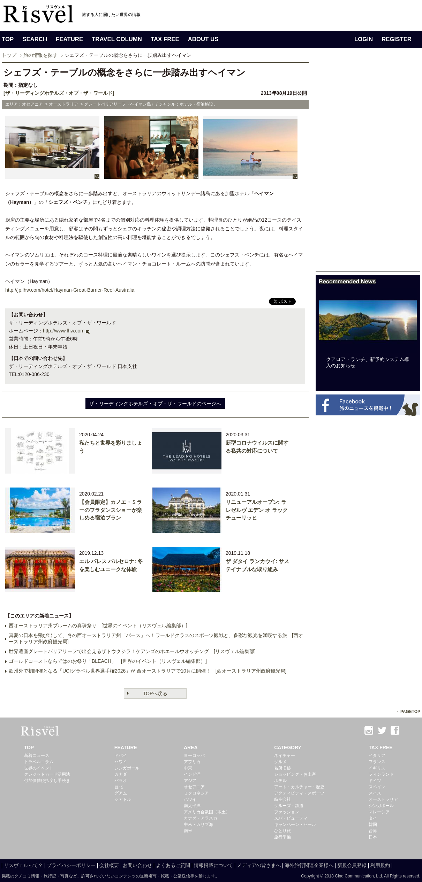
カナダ (120, 774)
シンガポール (127, 768)
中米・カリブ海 (198, 824)
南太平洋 (192, 805)
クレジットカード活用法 (47, 774)
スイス (375, 793)
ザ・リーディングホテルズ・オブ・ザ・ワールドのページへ (155, 403)
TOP (8, 39)
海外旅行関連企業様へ (309, 865)
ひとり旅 (282, 830)
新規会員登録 (352, 865)
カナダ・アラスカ (200, 818)
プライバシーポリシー (71, 865)
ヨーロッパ (194, 755)
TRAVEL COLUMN (117, 39)
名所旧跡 (282, 768)
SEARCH (34, 39)
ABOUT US (203, 39)
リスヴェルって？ (23, 865)
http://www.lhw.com (63, 330)
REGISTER (397, 39)
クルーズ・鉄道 (288, 805)
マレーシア (379, 812)
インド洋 (192, 774)
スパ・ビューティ (291, 818)
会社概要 (109, 865)
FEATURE (69, 39)
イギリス (377, 768)
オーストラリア (383, 799)
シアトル (122, 799)
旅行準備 (282, 837)
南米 (188, 830)
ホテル (280, 780)
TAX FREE (165, 39)
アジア (190, 780)
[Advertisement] (368, 166)
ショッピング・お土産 (295, 774)
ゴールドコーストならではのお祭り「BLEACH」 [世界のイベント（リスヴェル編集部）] (108, 661)
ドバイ (120, 755)
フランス (377, 761)
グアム (120, 793)
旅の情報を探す (40, 55)
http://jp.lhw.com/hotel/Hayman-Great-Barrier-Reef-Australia (69, 290)
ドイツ (375, 780)
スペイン (377, 786)
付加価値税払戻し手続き (47, 780)
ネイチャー (284, 755)
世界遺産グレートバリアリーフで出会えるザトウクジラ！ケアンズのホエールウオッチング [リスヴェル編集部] (132, 651)
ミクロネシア (196, 793)
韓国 (373, 824)
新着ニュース (36, 755)
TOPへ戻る (155, 693)
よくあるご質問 (173, 865)
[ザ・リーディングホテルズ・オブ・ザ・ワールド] (58, 93)
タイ (373, 818)
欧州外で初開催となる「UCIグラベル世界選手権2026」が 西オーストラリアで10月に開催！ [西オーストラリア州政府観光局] (148, 671)
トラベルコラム (38, 761)
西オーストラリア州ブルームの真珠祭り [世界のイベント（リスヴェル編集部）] (98, 625)
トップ (9, 55)
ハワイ (120, 761)
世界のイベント (38, 768)
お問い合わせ (137, 865)
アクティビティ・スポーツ (299, 793)
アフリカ (192, 761)
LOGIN (363, 39)
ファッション (286, 812)
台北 (118, 786)
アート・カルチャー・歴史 (299, 786)
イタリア (377, 755)
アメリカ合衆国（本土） (207, 812)
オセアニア (194, 786)
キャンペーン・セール (295, 824)
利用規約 (380, 865)
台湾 (373, 830)
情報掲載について (213, 865)
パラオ (120, 780)
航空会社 (282, 799)
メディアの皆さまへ (259, 865)
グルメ (280, 761)
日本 (373, 837)
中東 (188, 768)
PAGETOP (410, 711)
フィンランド (381, 774)
